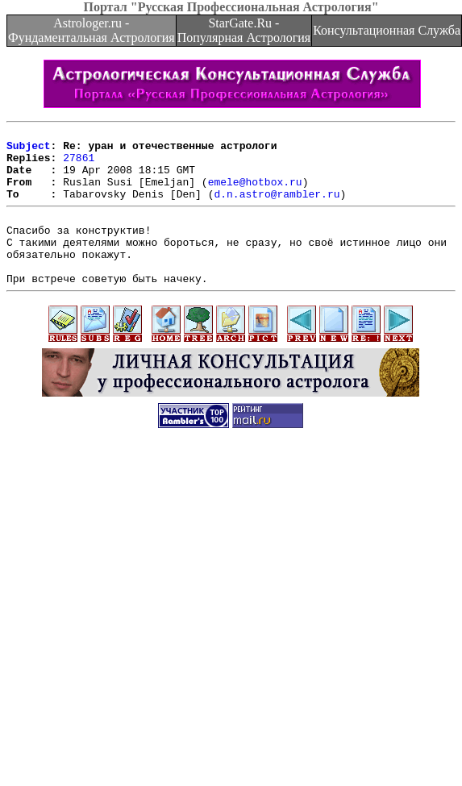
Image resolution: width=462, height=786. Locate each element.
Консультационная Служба (386, 30)
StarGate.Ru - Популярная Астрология (243, 30)
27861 (78, 164)
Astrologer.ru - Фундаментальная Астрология (91, 30)
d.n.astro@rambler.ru (276, 208)
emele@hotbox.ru (255, 193)
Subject (28, 150)
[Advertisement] (151, 619)
